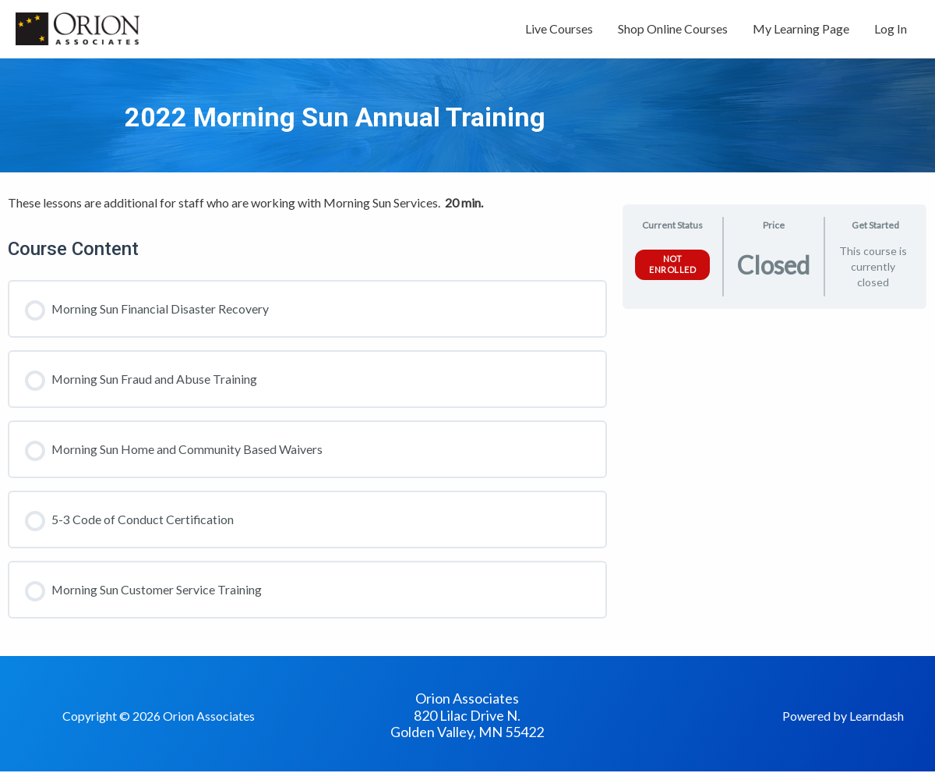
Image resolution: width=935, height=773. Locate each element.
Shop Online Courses (673, 29)
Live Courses (559, 29)
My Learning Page (801, 29)
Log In (890, 29)
